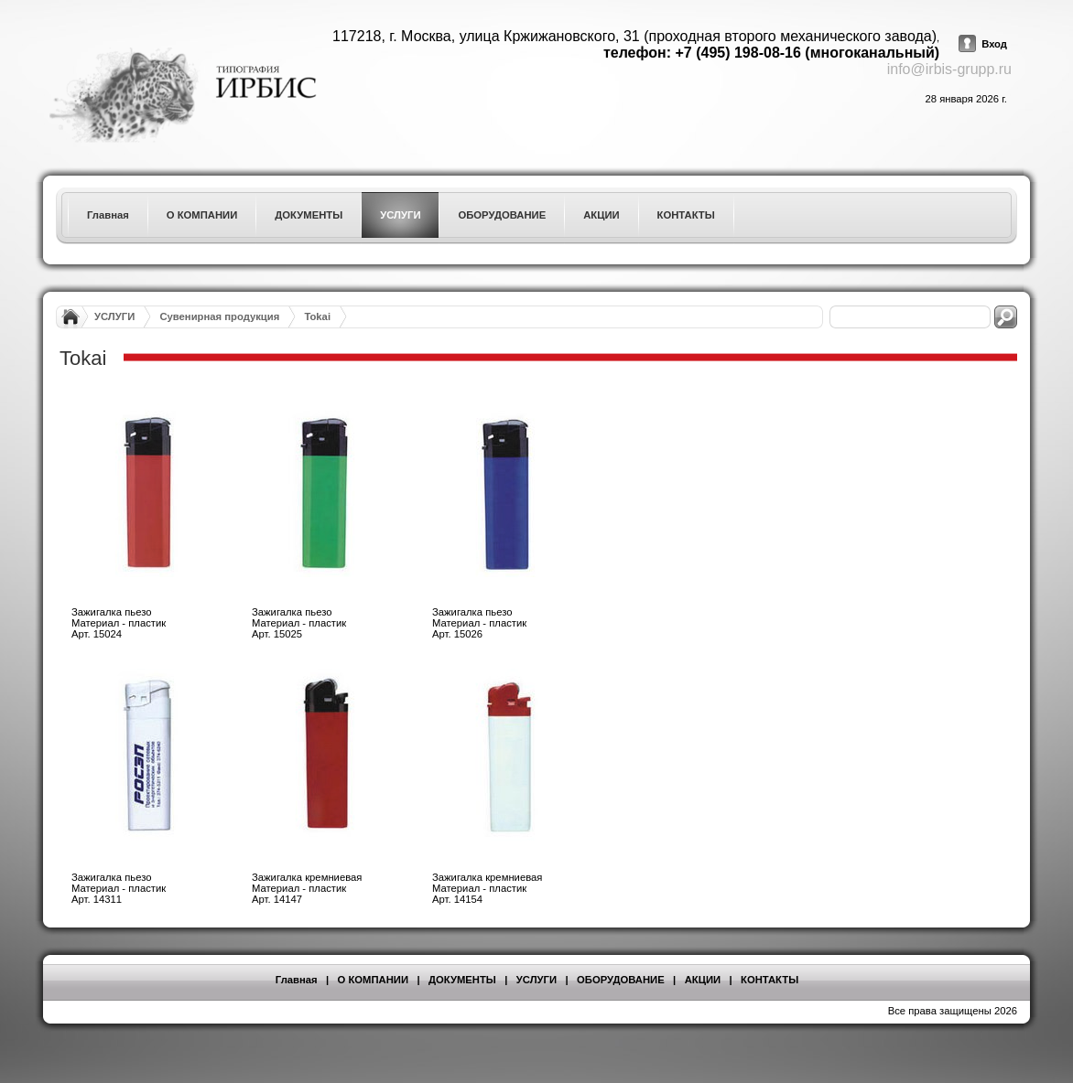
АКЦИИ (703, 979)
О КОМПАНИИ (373, 979)
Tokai (317, 316)
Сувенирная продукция (219, 316)
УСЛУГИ (114, 316)
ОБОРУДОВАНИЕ (621, 979)
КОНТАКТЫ (769, 979)
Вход (994, 43)
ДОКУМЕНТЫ (462, 979)
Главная (297, 979)
